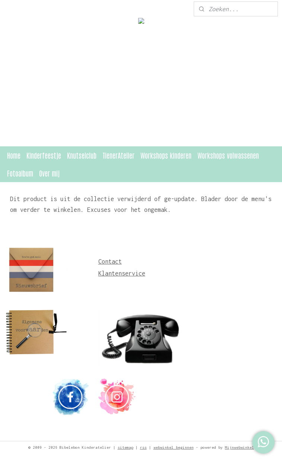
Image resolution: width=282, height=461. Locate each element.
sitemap (125, 447)
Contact (110, 261)
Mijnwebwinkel (239, 447)
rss (143, 447)
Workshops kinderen (165, 155)
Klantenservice (121, 273)
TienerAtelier (118, 155)
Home (13, 155)
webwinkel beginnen (173, 447)
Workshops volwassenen (228, 155)
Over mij (49, 173)
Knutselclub (81, 155)
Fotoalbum (20, 173)
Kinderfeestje (43, 155)
